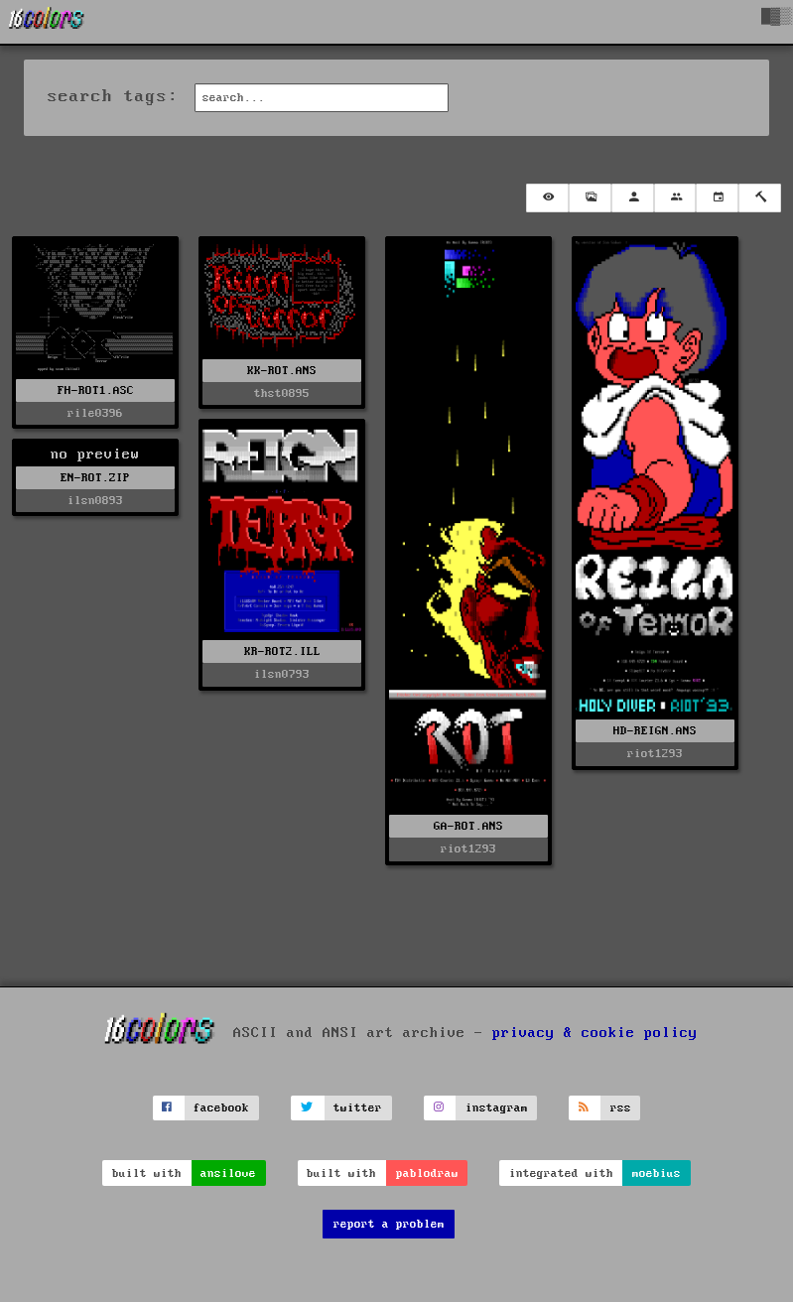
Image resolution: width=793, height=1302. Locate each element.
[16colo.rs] (46, 22)
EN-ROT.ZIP (95, 477)
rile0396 (95, 413)
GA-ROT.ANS (468, 826)
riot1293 (468, 849)
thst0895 (282, 393)
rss (620, 1108)
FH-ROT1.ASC (96, 390)
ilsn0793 (282, 674)
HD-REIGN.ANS (655, 730)
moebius (656, 1173)
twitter (357, 1108)
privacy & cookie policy (595, 1032)
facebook (221, 1108)
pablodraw (427, 1173)
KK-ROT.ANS (282, 370)
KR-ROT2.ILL (282, 651)
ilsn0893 (95, 500)
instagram (496, 1108)
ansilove (228, 1173)
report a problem (389, 1224)
